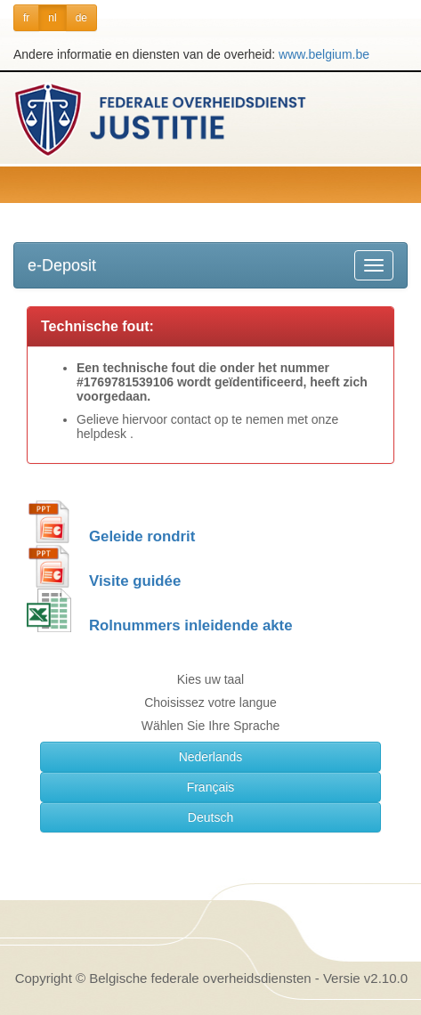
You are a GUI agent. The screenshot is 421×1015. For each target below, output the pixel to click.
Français (211, 787)
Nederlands (211, 757)
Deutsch (210, 817)
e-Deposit (62, 265)
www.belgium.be (324, 54)
